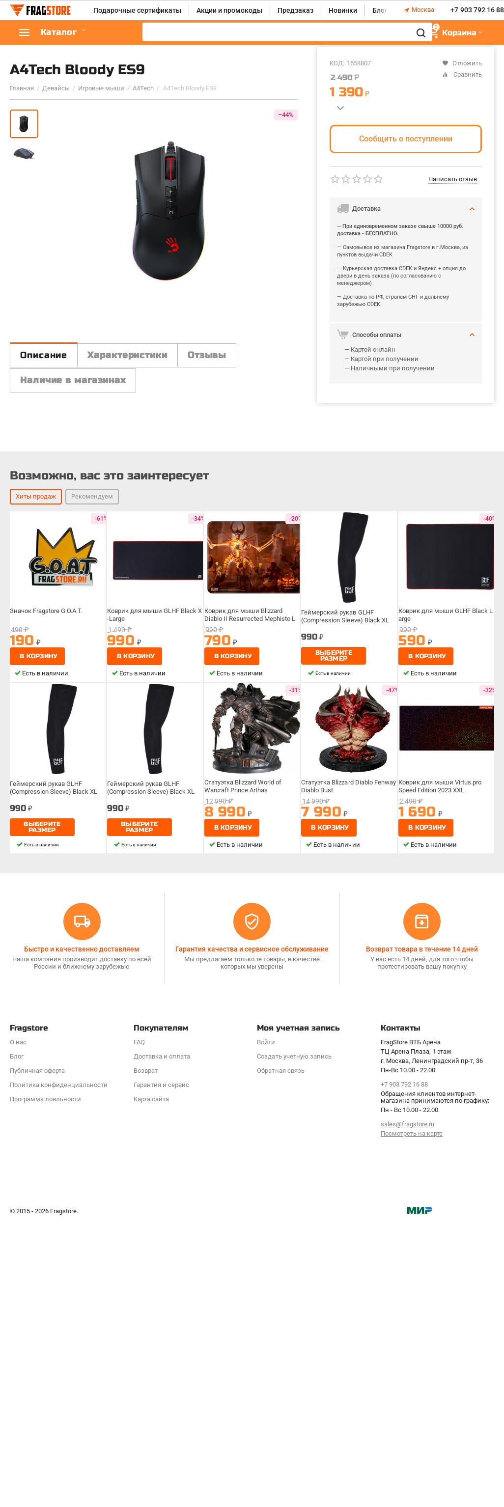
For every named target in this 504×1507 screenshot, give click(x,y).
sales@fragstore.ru (407, 1365)
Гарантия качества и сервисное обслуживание (251, 1190)
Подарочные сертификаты (137, 10)
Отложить (462, 63)
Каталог (68, 32)
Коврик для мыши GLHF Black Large (445, 856)
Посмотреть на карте (412, 1374)
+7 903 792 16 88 (477, 10)
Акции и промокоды (229, 10)
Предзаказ (295, 10)
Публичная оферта (37, 1311)
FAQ (139, 1283)
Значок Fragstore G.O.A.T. (46, 852)
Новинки (343, 10)
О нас (18, 1283)
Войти (266, 1283)
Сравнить (462, 74)
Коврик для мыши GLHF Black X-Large (154, 856)
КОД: (337, 63)
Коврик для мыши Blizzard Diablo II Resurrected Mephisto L (249, 856)
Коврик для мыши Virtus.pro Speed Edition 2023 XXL (439, 1027)
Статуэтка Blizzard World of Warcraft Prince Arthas (242, 1027)
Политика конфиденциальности (59, 1326)
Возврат (146, 1311)
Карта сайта (151, 1339)
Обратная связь (280, 1311)
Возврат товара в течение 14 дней (422, 1190)
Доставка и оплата (162, 1297)
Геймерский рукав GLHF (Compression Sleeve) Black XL (345, 857)
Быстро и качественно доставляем (82, 1190)
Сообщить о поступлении (405, 138)
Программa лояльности (45, 1339)
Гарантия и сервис (161, 1326)
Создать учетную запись (294, 1297)
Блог (380, 10)
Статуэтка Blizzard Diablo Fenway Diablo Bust (348, 1027)
